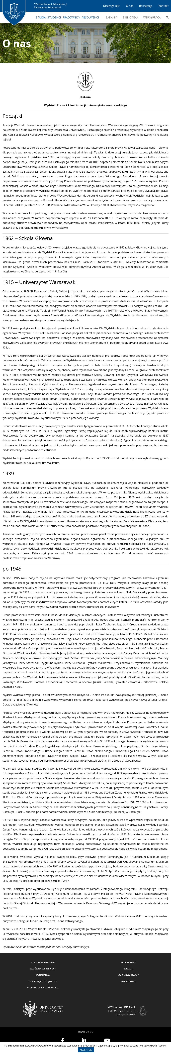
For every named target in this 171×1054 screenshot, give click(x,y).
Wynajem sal (43, 975)
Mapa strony (128, 981)
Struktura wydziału (43, 962)
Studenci (54, 17)
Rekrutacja (145, 6)
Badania (111, 17)
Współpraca (152, 17)
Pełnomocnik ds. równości (42, 987)
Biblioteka (130, 17)
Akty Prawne (128, 962)
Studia (41, 17)
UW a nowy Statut (128, 975)
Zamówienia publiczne (43, 968)
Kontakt (163, 6)
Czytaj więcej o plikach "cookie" (149, 1045)
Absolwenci (90, 17)
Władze (128, 968)
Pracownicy (71, 17)
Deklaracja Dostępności (43, 981)
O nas (129, 6)
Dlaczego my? (111, 6)
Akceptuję (86, 1049)
